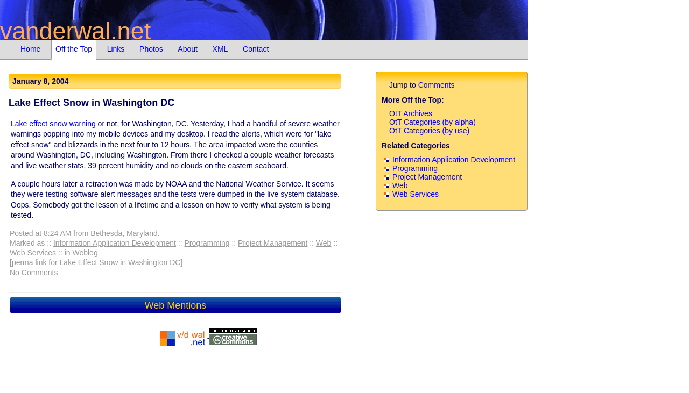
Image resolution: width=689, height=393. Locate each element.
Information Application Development (114, 243)
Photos (151, 49)
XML (220, 49)
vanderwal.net (75, 31)
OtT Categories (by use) (429, 130)
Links (116, 49)
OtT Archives (410, 113)
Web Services (33, 252)
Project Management (272, 243)
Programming (207, 243)
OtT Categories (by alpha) (432, 122)
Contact (256, 49)
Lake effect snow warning (53, 123)
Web (324, 243)
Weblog (84, 252)
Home (30, 49)
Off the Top (73, 49)
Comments (436, 85)
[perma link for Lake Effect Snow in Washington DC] (96, 262)
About (188, 49)
